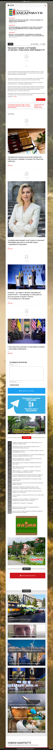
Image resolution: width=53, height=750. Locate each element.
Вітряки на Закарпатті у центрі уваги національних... (26, 650)
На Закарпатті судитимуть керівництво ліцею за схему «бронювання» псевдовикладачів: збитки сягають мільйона (26, 487)
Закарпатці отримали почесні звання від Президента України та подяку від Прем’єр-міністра (26, 159)
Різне (10, 727)
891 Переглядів (34, 44)
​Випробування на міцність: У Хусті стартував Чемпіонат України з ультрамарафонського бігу (28, 451)
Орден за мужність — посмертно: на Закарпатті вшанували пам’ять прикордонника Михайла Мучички (26, 471)
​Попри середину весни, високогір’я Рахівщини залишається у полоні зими (27, 463)
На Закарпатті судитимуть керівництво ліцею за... (25, 663)
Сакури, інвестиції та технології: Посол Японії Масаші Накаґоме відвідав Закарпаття (27, 483)
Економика (11, 647)
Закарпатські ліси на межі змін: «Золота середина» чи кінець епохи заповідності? (26, 20)
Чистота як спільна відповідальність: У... (22, 691)
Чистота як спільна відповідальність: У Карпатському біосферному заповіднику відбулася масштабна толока (28, 455)
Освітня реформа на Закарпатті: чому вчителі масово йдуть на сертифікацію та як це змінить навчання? (26, 27)
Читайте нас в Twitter (27, 391)
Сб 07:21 (9, 487)
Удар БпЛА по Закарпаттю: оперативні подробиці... (25, 704)
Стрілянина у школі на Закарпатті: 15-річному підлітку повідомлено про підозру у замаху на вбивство (25, 499)
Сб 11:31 (9, 455)
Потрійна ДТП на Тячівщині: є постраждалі (22, 503)
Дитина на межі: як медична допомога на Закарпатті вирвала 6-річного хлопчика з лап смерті (27, 512)
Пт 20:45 (9, 512)
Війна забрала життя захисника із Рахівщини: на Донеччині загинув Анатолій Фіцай (26, 467)
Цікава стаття (40, 99)
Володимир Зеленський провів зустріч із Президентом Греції (39, 106)
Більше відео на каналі (28, 575)
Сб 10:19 (9, 463)
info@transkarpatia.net (34, 745)
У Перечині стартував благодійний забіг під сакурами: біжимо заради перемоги (27, 479)
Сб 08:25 (9, 479)
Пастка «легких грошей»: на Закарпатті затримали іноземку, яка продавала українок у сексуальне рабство (26, 34)
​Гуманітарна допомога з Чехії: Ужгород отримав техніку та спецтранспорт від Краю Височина (26, 447)
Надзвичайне (11, 675)
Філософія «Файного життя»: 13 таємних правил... (25, 730)
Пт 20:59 (9, 507)
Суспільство (11, 617)
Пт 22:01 (9, 495)
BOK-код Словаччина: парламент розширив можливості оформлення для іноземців (25, 507)
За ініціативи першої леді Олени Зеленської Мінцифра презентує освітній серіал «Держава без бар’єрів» (26, 242)
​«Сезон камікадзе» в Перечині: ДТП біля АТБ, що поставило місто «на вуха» (28, 495)
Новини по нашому (12, 688)
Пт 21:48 (9, 499)
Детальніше (11, 165)
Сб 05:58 (9, 491)
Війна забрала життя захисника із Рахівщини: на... (25, 678)
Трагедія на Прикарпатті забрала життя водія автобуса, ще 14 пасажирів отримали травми (27, 443)
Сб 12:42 (9, 447)
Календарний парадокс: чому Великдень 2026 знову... (26, 717)
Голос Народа (11, 632)
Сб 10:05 (9, 467)
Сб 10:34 (9, 459)
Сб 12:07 (9, 451)
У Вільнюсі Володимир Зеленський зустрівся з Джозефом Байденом (26, 348)
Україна (15, 96)
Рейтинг (42, 44)
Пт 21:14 (9, 503)
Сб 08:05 (9, 483)
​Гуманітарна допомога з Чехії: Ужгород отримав (19, 619)
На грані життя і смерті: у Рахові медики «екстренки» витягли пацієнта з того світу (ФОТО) (27, 491)
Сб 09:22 (9, 475)
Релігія (10, 714)
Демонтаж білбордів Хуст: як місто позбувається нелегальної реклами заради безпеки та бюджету (27, 459)
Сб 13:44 (9, 443)
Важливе (10, 701)
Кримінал (10, 660)
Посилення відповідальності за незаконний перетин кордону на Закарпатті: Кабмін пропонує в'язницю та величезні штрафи (27, 475)
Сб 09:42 (9, 471)
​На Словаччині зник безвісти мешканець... (22, 635)
